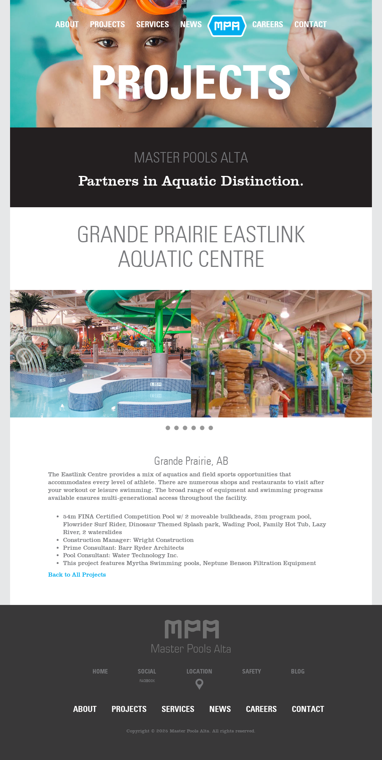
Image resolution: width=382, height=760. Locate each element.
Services (152, 24)
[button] (37, 365)
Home (227, 24)
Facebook (147, 681)
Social (147, 671)
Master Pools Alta (191, 157)
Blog (298, 671)
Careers (267, 24)
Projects (107, 24)
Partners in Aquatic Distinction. (191, 180)
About (67, 24)
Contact (310, 24)
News (191, 24)
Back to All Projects (77, 574)
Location (199, 671)
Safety (251, 671)
